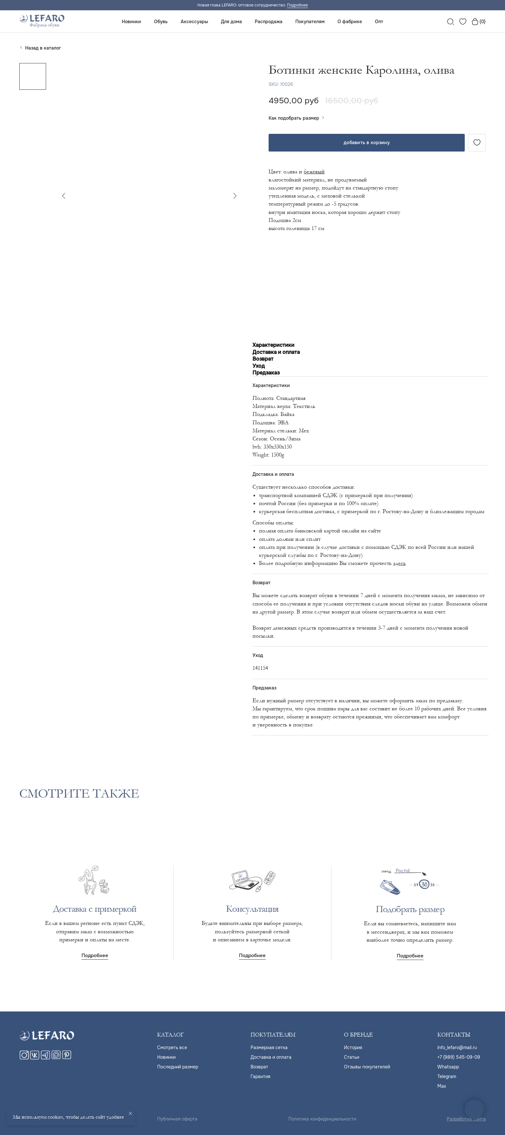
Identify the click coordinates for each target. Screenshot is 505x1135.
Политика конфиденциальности (322, 1119)
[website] (450, 21)
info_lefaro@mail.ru (457, 1047)
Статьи (351, 1057)
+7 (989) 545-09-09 (458, 1057)
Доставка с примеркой (94, 908)
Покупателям (310, 21)
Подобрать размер (410, 909)
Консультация (252, 908)
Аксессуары (194, 21)
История (353, 1047)
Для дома (231, 21)
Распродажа (268, 21)
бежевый (314, 171)
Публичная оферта (177, 1119)
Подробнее (297, 5)
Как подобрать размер (294, 118)
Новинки (131, 21)
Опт (379, 21)
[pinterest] (66, 1058)
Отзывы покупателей (367, 1067)
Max (441, 1086)
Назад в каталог (43, 48)
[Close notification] (130, 1113)
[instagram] (24, 1058)
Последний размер (177, 1067)
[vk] (35, 1058)
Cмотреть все (172, 1047)
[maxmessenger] (56, 1058)
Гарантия (260, 1076)
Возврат (259, 1067)
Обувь (161, 21)
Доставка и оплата (271, 1057)
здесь (399, 563)
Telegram (446, 1076)
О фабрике (350, 21)
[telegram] (45, 1058)
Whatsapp (448, 1067)
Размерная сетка (269, 1047)
